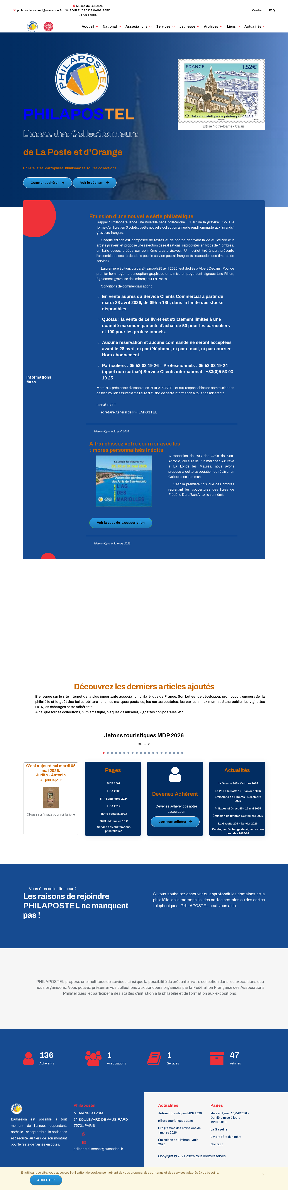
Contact (258, 10)
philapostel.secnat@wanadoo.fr (37, 10)
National (111, 26)
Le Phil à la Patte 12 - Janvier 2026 (238, 791)
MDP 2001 (113, 783)
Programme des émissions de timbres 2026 (179, 1130)
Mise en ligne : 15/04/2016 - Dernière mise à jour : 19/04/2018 (229, 1118)
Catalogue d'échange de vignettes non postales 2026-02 (238, 831)
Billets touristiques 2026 (175, 1120)
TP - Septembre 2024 (114, 798)
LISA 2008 (113, 791)
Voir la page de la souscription (121, 522)
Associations (136, 26)
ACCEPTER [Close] (46, 1180)
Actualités (245, 26)
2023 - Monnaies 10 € (114, 821)
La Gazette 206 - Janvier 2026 (238, 823)
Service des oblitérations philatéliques (113, 829)
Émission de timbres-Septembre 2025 (238, 816)
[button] (104, 753)
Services (161, 26)
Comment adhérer (47, 182)
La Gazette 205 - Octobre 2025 (238, 783)
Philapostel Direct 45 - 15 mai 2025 (238, 808)
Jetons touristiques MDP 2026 (144, 735)
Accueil (90, 26)
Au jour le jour (51, 780)
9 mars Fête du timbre (225, 1137)
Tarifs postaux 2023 (113, 813)
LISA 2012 (113, 806)
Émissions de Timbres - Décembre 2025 (238, 799)
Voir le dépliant (94, 182)
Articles (235, 1063)
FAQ (272, 10)
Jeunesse (183, 26)
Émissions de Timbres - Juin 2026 (178, 1142)
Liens (225, 26)
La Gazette (218, 1129)
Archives (206, 26)
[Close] (263, 1174)
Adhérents (46, 1063)
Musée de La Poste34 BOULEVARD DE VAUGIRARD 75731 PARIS (87, 10)
